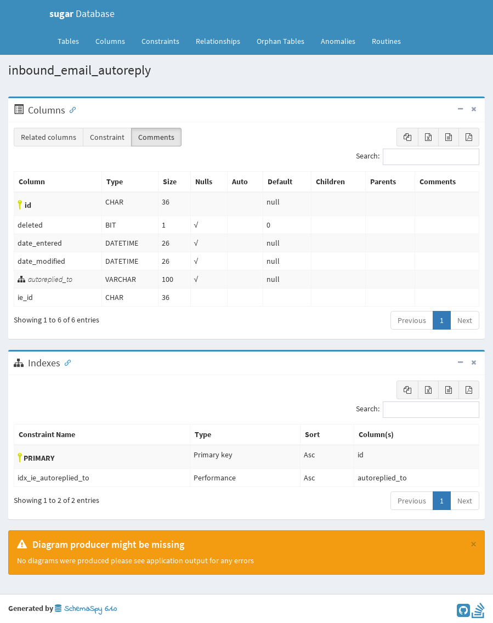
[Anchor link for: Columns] (70, 109)
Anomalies (338, 41)
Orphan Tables (280, 41)
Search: (417, 157)
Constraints (160, 41)
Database (82, 13)
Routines (386, 41)
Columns (110, 41)
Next (464, 320)
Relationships (218, 41)
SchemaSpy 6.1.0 (86, 609)
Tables (72, 40)
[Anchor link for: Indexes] (65, 362)
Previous (412, 320)
